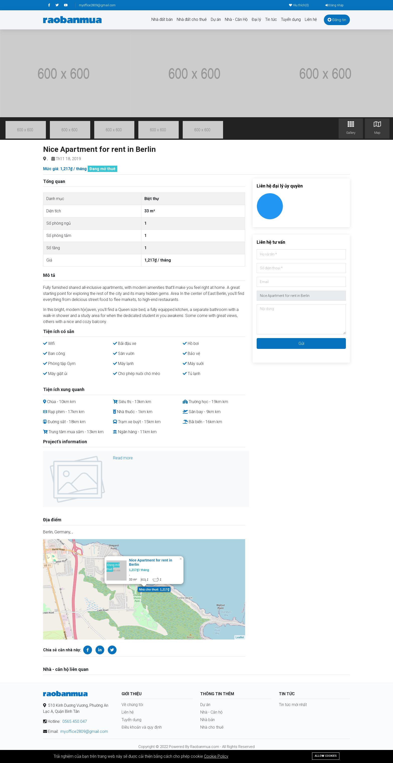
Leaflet (240, 637)
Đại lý (256, 19)
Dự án (216, 19)
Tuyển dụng (291, 19)
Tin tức (271, 19)
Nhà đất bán (162, 19)
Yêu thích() (299, 5)
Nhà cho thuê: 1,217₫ (154, 589)
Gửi (301, 343)
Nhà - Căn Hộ (236, 19)
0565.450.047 (74, 721)
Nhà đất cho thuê (192, 19)
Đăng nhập (334, 5)
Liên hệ (311, 19)
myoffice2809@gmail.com (97, 5)
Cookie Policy (216, 756)
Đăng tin (337, 20)
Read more (123, 458)
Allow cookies (326, 755)
